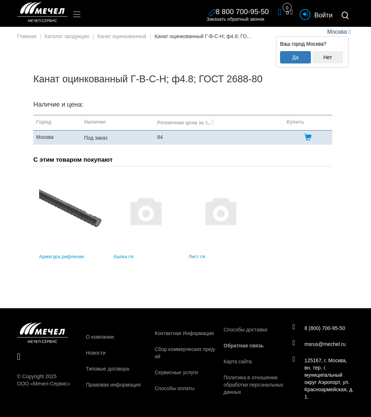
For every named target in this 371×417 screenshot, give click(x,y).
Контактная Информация (184, 333)
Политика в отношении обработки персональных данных (253, 385)
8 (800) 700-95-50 (319, 328)
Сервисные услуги (176, 372)
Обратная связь (244, 345)
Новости (95, 353)
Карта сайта (238, 361)
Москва (337, 32)
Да (295, 57)
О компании (100, 337)
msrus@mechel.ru (319, 344)
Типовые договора (107, 369)
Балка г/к (123, 256)
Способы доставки (245, 330)
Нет (327, 57)
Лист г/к (197, 256)
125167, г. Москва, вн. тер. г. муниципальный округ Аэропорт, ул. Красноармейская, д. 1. (321, 378)
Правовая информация (113, 385)
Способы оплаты (175, 388)
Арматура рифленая (61, 256)
